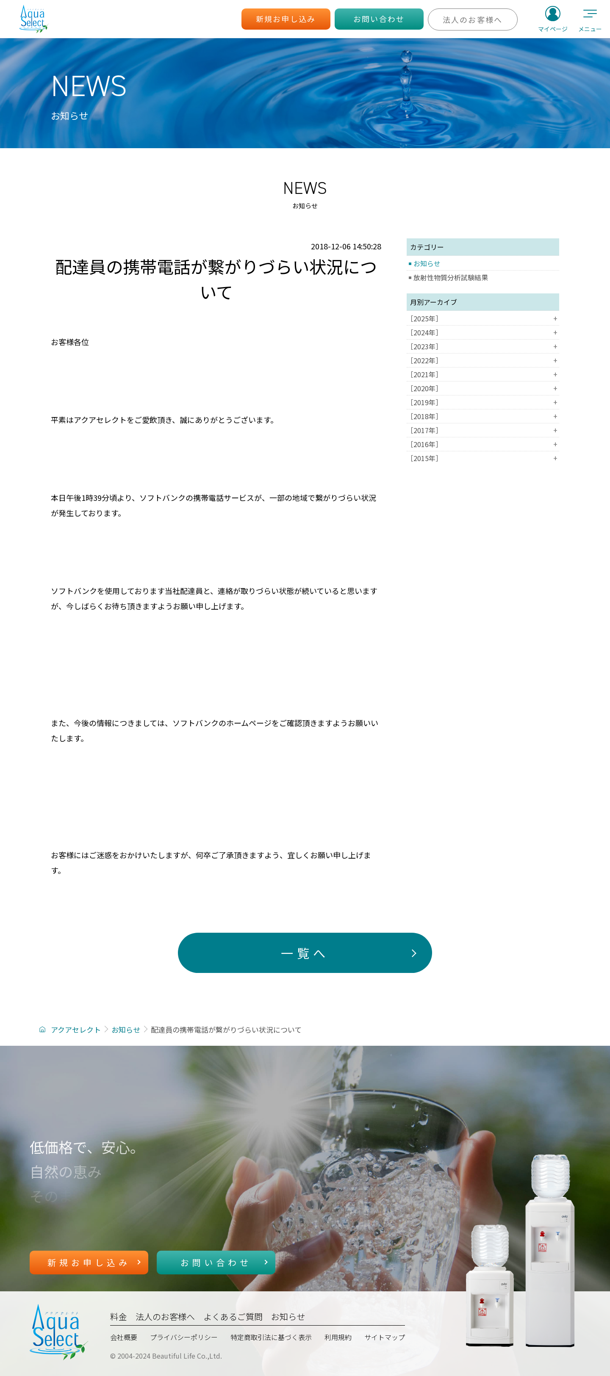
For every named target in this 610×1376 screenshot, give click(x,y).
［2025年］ (483, 318)
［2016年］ (483, 444)
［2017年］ (483, 430)
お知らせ (427, 263)
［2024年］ (483, 332)
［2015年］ (483, 458)
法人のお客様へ (165, 1316)
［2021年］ (483, 374)
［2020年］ (483, 388)
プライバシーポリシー (184, 1337)
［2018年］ (483, 416)
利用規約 (338, 1337)
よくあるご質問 (233, 1316)
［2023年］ (483, 346)
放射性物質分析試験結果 (450, 277)
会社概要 (123, 1337)
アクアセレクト (76, 1029)
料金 (118, 1316)
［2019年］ (483, 402)
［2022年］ (483, 360)
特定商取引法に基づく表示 (271, 1337)
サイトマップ (384, 1337)
